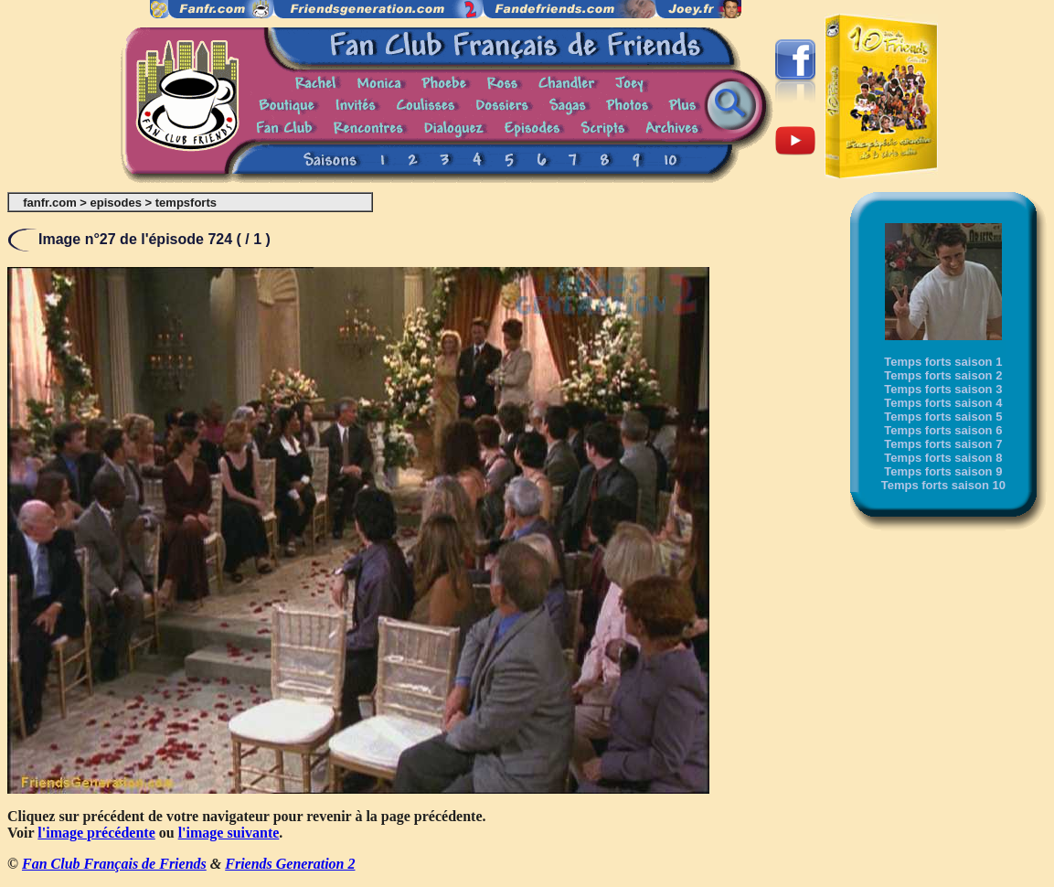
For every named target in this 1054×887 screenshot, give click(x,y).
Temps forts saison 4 (943, 403)
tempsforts (186, 202)
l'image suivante (229, 832)
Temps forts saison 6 (943, 430)
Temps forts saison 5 (943, 416)
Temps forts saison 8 (943, 458)
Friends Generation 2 (290, 863)
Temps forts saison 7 (943, 444)
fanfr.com (50, 202)
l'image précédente (95, 832)
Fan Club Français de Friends (114, 863)
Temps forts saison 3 (943, 389)
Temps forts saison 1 (943, 362)
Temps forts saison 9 (943, 471)
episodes (116, 202)
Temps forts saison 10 (943, 485)
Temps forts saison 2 (943, 375)
